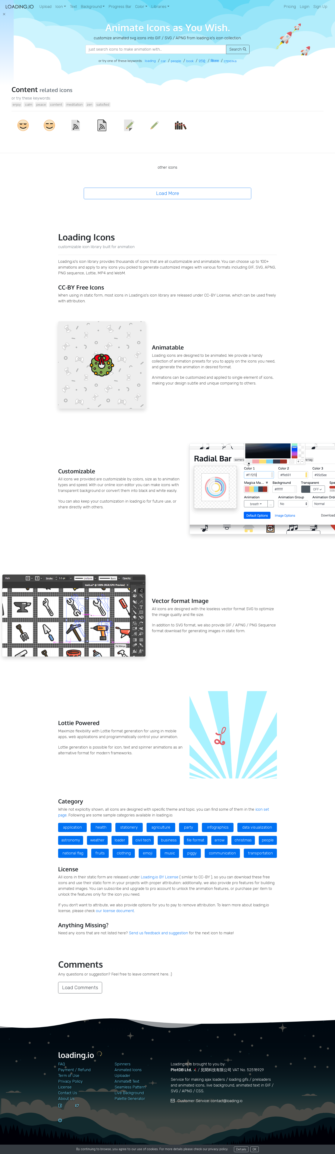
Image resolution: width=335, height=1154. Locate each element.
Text (73, 6)
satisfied (102, 104)
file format (195, 840)
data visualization (257, 827)
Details (241, 1149)
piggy (192, 853)
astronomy (70, 840)
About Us (66, 1098)
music (170, 853)
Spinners (123, 1064)
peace (41, 104)
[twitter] (82, 1109)
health (101, 827)
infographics (218, 827)
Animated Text (127, 1081)
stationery (129, 827)
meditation (74, 104)
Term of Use (68, 1075)
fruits (100, 853)
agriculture (160, 827)
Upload (45, 6)
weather (97, 840)
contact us (67, 1093)
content (56, 104)
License (65, 1087)
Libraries (158, 6)
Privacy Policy (70, 1081)
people (268, 840)
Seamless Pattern (130, 1087)
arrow (220, 840)
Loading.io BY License (159, 877)
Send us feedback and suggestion (158, 933)
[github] (65, 1124)
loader (120, 840)
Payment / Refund (74, 1070)
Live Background (129, 1093)
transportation (260, 853)
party (188, 827)
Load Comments (80, 987)
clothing (124, 853)
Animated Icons (128, 1070)
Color (139, 6)
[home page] (20, 7)
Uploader (122, 1075)
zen (89, 104)
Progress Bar (120, 6)
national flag (72, 853)
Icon (59, 6)
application (72, 827)
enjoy (17, 104)
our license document (115, 910)
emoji (147, 853)
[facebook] (65, 1109)
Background (91, 6)
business (169, 840)
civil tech (143, 840)
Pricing (290, 6)
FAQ (61, 1064)
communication (222, 853)
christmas (243, 840)
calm (28, 104)
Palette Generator (130, 1098)
